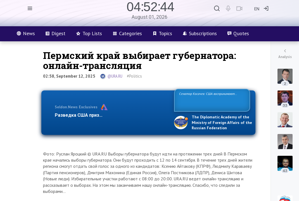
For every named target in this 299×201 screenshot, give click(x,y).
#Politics (134, 76)
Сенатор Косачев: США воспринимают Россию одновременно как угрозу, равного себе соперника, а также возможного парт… (211, 100)
